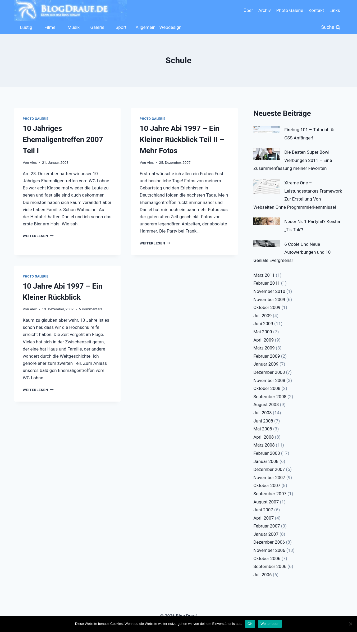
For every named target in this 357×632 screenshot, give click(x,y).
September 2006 (269, 566)
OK (250, 624)
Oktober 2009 (266, 307)
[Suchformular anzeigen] (331, 27)
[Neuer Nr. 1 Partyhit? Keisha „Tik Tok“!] (266, 221)
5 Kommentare (90, 309)
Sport (121, 27)
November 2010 (269, 291)
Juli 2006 (262, 574)
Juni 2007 (263, 509)
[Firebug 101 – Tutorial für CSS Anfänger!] (266, 129)
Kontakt (316, 10)
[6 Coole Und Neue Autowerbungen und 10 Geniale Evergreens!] (266, 244)
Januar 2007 (265, 534)
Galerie (97, 27)
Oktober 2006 (266, 558)
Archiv (264, 10)
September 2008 (269, 396)
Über (248, 10)
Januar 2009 (265, 364)
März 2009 (264, 348)
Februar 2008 (266, 453)
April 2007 (263, 518)
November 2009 (269, 299)
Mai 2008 (262, 428)
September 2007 (269, 493)
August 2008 (266, 404)
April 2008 (263, 437)
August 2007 (266, 501)
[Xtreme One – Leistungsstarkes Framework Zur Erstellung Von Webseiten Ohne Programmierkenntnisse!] (266, 186)
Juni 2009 (263, 323)
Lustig (26, 27)
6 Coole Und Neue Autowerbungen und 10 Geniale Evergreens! (292, 252)
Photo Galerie (289, 10)
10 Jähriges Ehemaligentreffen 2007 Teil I (63, 139)
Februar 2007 (266, 526)
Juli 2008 (262, 412)
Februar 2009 (266, 356)
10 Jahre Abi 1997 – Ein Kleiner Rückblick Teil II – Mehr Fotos (182, 139)
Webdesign (169, 27)
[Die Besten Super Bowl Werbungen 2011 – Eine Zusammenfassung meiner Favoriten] (266, 154)
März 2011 (264, 275)
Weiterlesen (38, 236)
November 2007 (269, 477)
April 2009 (263, 340)
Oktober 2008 (266, 388)
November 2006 (269, 550)
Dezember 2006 (269, 542)
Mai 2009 (262, 331)
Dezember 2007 (269, 469)
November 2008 (269, 380)
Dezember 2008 (269, 372)
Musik (73, 27)
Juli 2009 (262, 315)
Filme (50, 27)
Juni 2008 (263, 421)
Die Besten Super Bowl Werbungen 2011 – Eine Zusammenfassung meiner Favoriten (292, 160)
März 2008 (264, 445)
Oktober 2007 (266, 485)
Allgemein (145, 27)
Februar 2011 (266, 283)
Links (334, 10)
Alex (33, 162)
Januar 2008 (265, 461)
